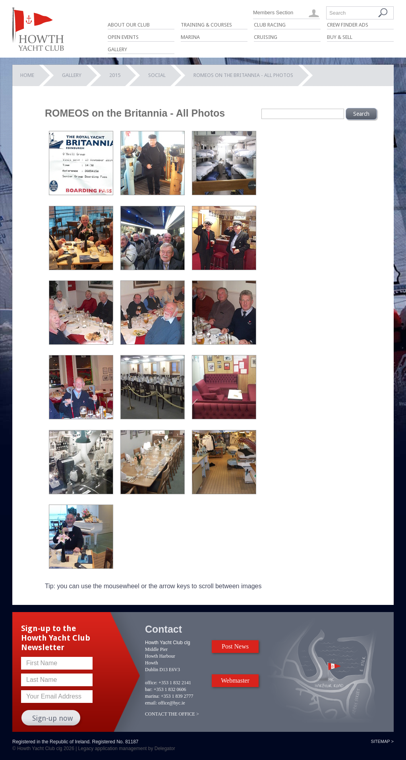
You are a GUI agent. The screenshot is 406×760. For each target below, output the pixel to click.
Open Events (123, 37)
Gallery (117, 49)
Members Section (273, 12)
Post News (235, 646)
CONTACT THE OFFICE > (172, 714)
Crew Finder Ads (347, 25)
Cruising (265, 37)
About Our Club (129, 25)
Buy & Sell (339, 37)
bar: (149, 689)
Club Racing (270, 25)
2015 (114, 75)
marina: (152, 696)
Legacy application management (112, 748)
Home (27, 75)
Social (157, 75)
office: (151, 682)
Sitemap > (382, 741)
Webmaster (235, 680)
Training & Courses (206, 25)
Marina (190, 37)
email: (151, 703)
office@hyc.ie (171, 703)
